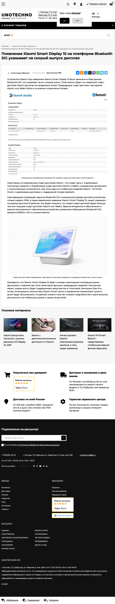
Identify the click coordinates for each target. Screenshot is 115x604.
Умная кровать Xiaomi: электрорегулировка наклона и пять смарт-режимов (71, 342)
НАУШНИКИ (7, 545)
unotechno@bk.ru (88, 455)
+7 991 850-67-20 (8, 455)
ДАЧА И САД (41, 545)
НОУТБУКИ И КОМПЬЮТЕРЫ (14, 538)
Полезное (5, 506)
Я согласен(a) (30, 445)
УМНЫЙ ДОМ (41, 534)
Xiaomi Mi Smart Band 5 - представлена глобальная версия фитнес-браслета (98, 342)
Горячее (5, 530)
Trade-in (5, 509)
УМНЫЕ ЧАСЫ (8, 548)
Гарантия (5, 498)
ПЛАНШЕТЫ (7, 541)
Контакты (5, 487)
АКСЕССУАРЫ (41, 530)
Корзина (56, 487)
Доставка (5, 491)
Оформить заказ (59, 495)
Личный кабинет (59, 491)
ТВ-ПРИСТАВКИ (42, 538)
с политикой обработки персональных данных (38, 445)
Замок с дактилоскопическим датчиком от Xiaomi (44, 338)
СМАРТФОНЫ (7, 534)
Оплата (4, 495)
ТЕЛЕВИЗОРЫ (41, 541)
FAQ (3, 502)
